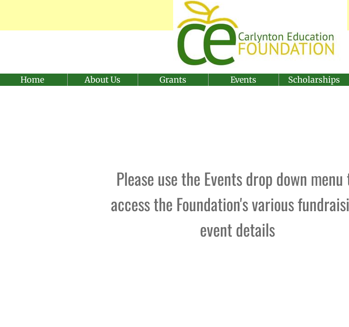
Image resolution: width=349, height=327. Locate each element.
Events (243, 79)
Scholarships (314, 79)
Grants (173, 79)
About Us (102, 79)
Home (32, 79)
